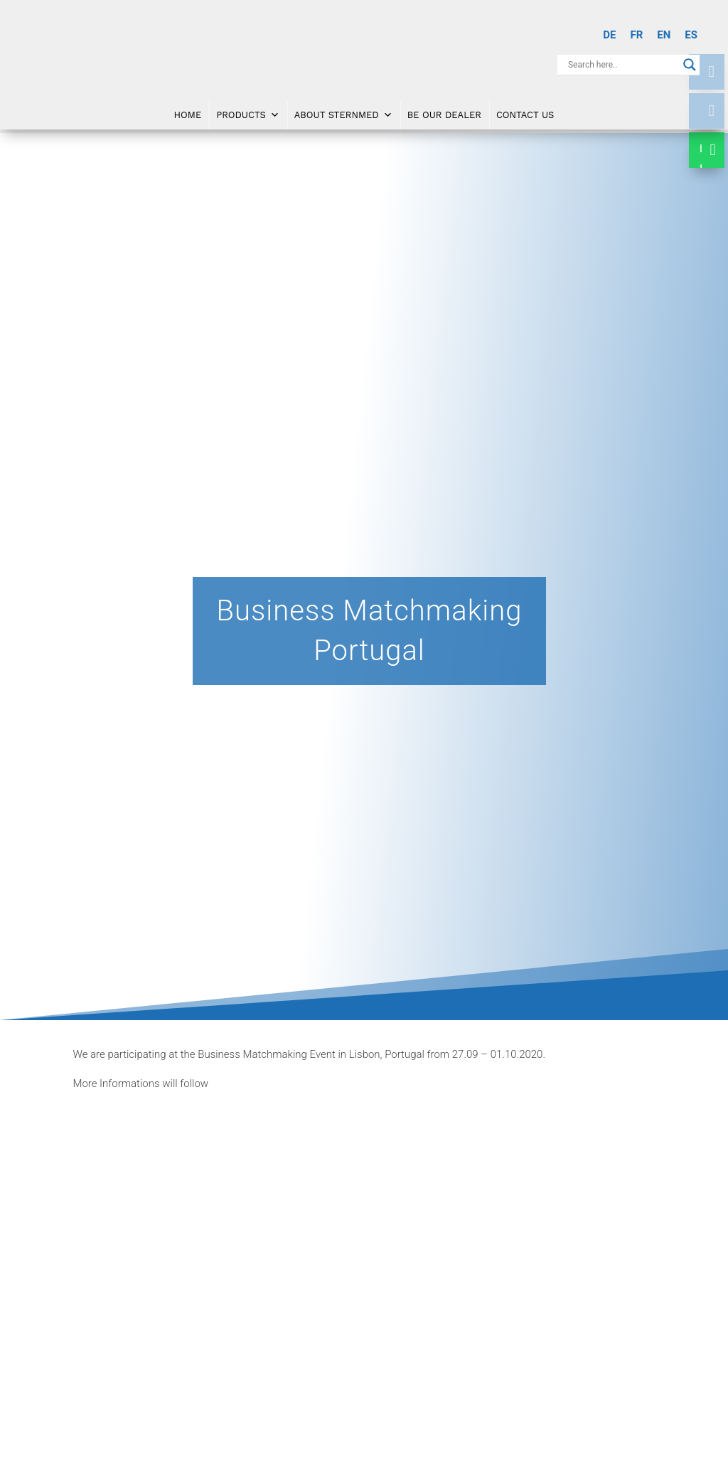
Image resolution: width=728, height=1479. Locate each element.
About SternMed (343, 108)
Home (188, 107)
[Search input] (622, 65)
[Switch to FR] (636, 35)
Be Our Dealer (444, 107)
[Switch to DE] (609, 35)
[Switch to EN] (664, 35)
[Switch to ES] (691, 35)
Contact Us (525, 107)
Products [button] (247, 108)
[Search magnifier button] (690, 65)
